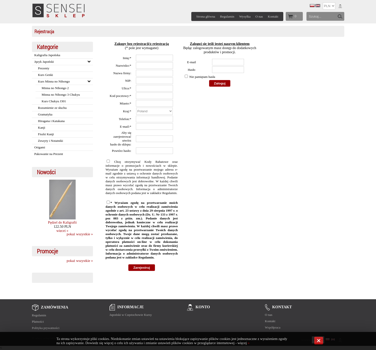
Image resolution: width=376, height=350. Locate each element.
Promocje (47, 251)
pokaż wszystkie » (80, 234)
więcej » (62, 231)
